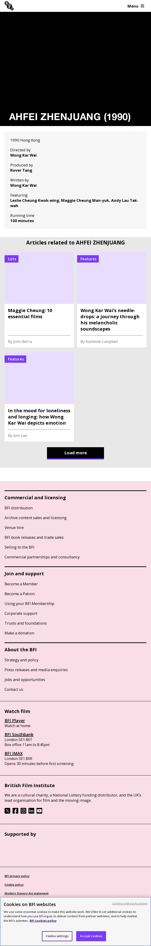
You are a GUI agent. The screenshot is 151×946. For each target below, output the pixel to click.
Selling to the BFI (19, 547)
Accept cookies (91, 936)
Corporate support (21, 613)
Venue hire (14, 527)
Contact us (14, 689)
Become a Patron (20, 593)
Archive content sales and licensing (36, 517)
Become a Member (21, 583)
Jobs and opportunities (25, 679)
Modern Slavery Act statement (27, 893)
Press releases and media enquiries (36, 669)
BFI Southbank (19, 734)
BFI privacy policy (17, 876)
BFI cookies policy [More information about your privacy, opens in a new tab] (43, 921)
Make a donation (19, 633)
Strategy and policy (21, 659)
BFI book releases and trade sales (34, 537)
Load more (75, 452)
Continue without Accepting (129, 903)
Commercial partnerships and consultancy (42, 557)
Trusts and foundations (26, 623)
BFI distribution (19, 507)
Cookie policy (14, 885)
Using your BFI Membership (29, 603)
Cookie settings (57, 936)
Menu (136, 6)
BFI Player (15, 720)
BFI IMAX (14, 753)
